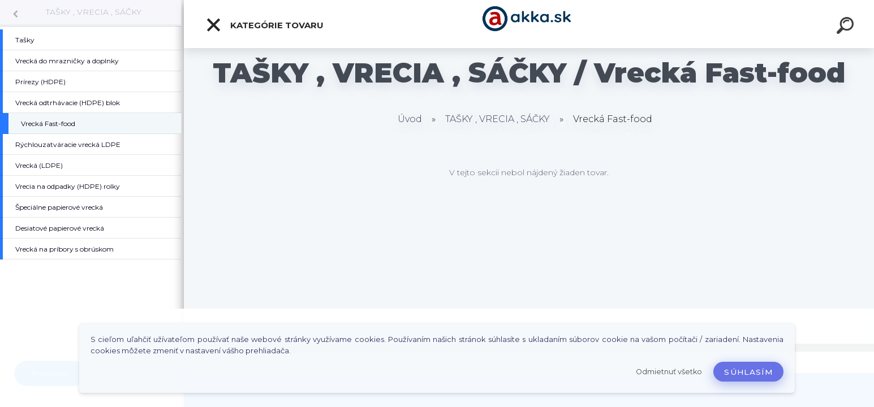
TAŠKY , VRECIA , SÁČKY (93, 12)
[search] (847, 27)
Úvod (410, 119)
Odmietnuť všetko (669, 371)
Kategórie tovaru (264, 25)
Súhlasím (748, 371)
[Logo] (529, 24)
